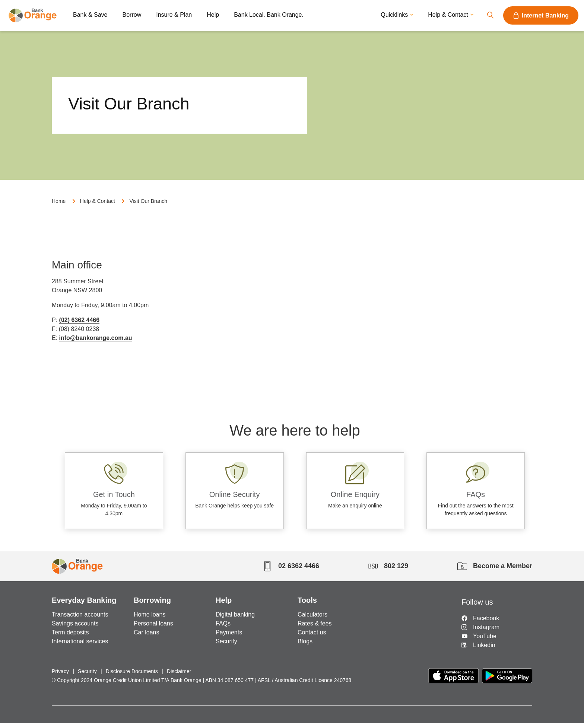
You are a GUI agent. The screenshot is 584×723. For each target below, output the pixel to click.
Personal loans (153, 623)
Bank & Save (90, 15)
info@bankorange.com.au (95, 338)
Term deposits (70, 632)
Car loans (146, 632)
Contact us (312, 632)
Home (59, 201)
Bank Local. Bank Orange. (269, 15)
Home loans (149, 614)
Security (226, 641)
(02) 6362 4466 (79, 320)
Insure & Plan (174, 15)
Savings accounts (75, 623)
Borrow (132, 15)
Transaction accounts (80, 614)
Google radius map (374, 302)
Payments (229, 632)
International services (80, 641)
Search (490, 15)
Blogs (305, 641)
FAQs (223, 623)
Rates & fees (315, 623)
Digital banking (235, 614)
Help (213, 15)
